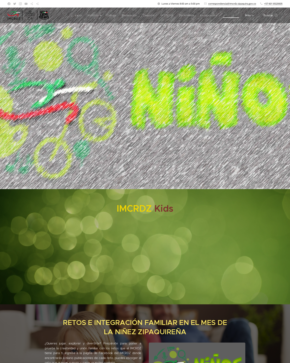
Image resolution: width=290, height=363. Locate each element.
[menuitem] (75, 15)
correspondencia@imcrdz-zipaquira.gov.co (232, 3)
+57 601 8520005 (273, 3)
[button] (270, 15)
